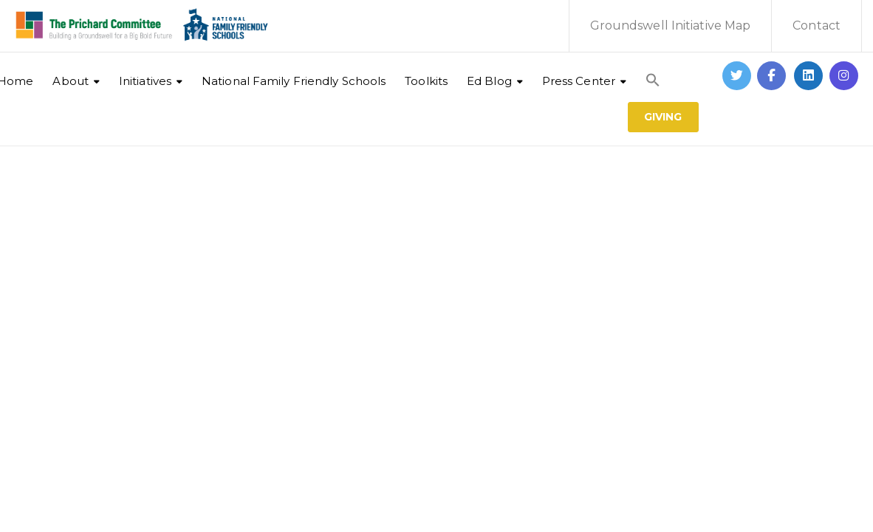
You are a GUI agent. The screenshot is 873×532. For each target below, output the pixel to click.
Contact (816, 25)
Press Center (578, 81)
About (70, 81)
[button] (653, 72)
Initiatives (145, 81)
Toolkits (426, 81)
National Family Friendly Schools (294, 81)
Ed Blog (489, 81)
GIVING (663, 116)
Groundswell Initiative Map (670, 25)
